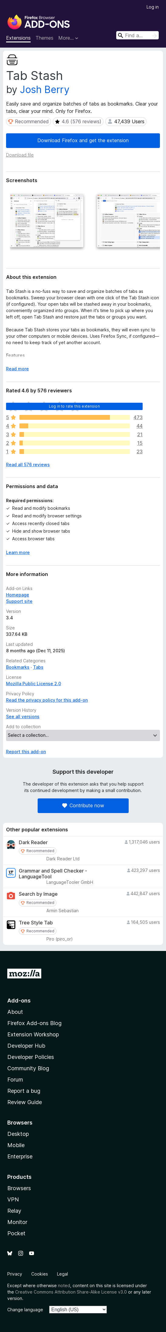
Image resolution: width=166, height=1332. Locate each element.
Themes (44, 38)
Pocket (16, 1233)
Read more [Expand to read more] (17, 368)
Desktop (18, 1134)
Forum (15, 1079)
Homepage (17, 594)
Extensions (18, 38)
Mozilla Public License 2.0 (33, 683)
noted (64, 1285)
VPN (13, 1199)
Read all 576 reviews (28, 464)
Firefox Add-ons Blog (34, 1023)
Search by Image (38, 894)
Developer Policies (30, 1057)
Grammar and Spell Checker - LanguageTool (53, 874)
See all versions (22, 716)
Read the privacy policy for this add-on (47, 700)
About (15, 1012)
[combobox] (137, 35)
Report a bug (23, 1091)
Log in (153, 6)
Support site (19, 601)
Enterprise (19, 1156)
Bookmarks (17, 667)
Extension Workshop (33, 1034)
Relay (14, 1211)
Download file (20, 154)
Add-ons (19, 1000)
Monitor (17, 1222)
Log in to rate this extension (74, 406)
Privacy (14, 1273)
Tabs (38, 667)
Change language (25, 1309)
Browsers (19, 1188)
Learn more (18, 552)
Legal (62, 1273)
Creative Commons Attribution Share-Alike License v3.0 (71, 1291)
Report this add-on (26, 751)
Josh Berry (44, 89)
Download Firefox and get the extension (83, 140)
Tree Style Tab (36, 923)
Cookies (39, 1273)
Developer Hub (26, 1045)
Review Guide (24, 1102)
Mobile (16, 1145)
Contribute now (83, 805)
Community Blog (28, 1068)
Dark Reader (33, 842)
